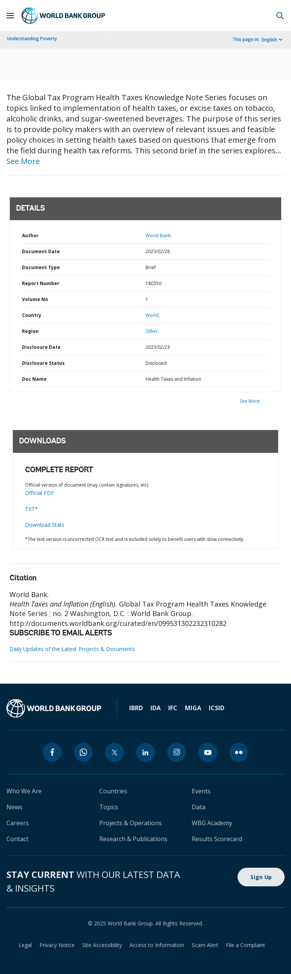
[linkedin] (145, 752)
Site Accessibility (102, 945)
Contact (17, 839)
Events (201, 791)
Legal (25, 945)
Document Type (41, 267)
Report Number (40, 283)
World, (153, 315)
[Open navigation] (10, 15)
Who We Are (24, 791)
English (269, 39)
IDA (155, 708)
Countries (113, 791)
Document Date (41, 251)
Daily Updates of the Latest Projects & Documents (72, 648)
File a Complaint (245, 945)
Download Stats (44, 524)
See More (23, 161)
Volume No (35, 299)
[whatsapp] (83, 752)
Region (30, 331)
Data (198, 807)
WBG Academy (212, 823)
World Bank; (159, 235)
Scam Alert (205, 945)
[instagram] (176, 752)
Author (30, 235)
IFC (172, 708)
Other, (152, 331)
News (14, 807)
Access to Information (157, 945)
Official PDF (39, 492)
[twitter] (114, 752)
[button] (280, 15)
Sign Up (261, 877)
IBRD (136, 708)
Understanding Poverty (32, 38)
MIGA (193, 708)
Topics (108, 807)
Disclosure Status (43, 363)
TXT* (31, 508)
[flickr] (238, 752)
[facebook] (52, 752)
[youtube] (207, 752)
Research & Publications (133, 839)
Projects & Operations (130, 823)
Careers (17, 823)
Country (31, 315)
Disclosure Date (41, 347)
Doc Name (34, 379)
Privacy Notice (57, 945)
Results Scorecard (217, 839)
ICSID (216, 708)
